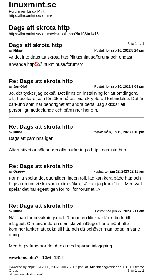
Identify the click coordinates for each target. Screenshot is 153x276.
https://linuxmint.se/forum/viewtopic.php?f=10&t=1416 (54, 34)
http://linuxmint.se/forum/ (85, 57)
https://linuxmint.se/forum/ (30, 16)
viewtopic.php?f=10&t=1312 (36, 257)
